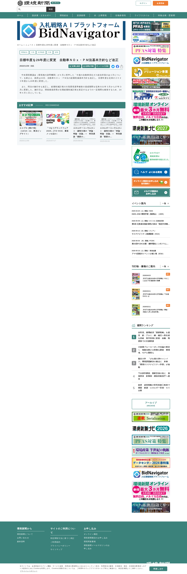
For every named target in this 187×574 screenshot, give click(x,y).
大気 (32, 52)
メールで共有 (104, 66)
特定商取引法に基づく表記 (62, 538)
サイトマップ (56, 549)
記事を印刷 (90, 66)
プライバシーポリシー (60, 546)
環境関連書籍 (90, 541)
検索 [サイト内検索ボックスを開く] (165, 6)
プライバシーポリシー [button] (28, 571)
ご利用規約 (55, 542)
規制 (56, 52)
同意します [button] (158, 569)
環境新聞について (25, 534)
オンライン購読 (91, 534)
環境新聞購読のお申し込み (96, 538)
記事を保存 (76, 66)
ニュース (29, 45)
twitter (113, 66)
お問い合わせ (23, 538)
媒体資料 (21, 541)
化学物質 (41, 52)
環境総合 (24, 52)
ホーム (20, 45)
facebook (117, 66)
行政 (49, 52)
